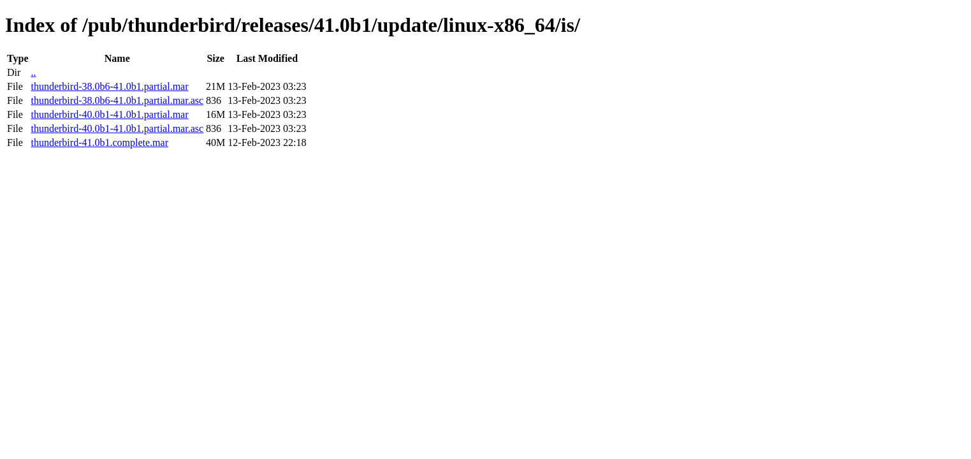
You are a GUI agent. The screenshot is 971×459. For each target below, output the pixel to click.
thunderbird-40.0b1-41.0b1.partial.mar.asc (117, 128)
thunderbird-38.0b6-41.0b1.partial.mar (109, 86)
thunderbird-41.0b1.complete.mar (99, 142)
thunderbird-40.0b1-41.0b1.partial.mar (109, 114)
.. (33, 72)
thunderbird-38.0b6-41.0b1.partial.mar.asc (117, 100)
